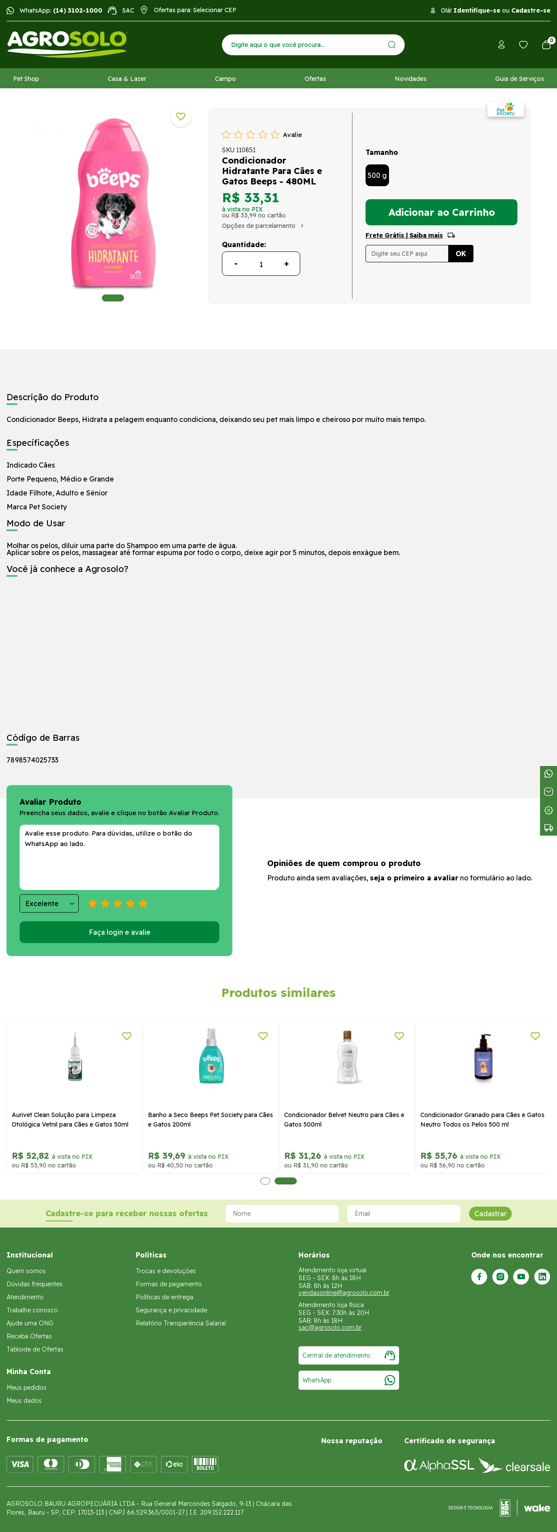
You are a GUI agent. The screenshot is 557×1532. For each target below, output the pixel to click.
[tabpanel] (113, 204)
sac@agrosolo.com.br (330, 1327)
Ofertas (315, 79)
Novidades (410, 79)
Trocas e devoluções (166, 1271)
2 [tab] (286, 1180)
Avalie (292, 134)
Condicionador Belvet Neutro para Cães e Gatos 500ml (344, 1119)
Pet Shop (26, 79)
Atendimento (25, 1297)
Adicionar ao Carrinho (442, 212)
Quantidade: (244, 244)
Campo (225, 79)
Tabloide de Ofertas (35, 1349)
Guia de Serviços (519, 79)
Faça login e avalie (120, 932)
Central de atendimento (348, 1355)
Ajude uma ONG (30, 1323)
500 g (377, 175)
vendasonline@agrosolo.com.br (344, 1293)
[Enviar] (392, 44)
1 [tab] (113, 297)
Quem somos (26, 1271)
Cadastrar (490, 1213)
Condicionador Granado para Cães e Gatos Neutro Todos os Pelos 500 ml (482, 1119)
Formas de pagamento (169, 1284)
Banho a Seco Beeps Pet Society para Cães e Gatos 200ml (210, 1119)
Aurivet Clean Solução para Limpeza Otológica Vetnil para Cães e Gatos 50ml (70, 1119)
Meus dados (24, 1401)
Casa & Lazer (127, 79)
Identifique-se (476, 10)
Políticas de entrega (164, 1297)
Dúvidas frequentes (35, 1284)
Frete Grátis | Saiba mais (404, 235)
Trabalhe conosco (32, 1310)
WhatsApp (348, 1380)
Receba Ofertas (29, 1336)
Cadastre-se (530, 10)
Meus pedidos (27, 1388)
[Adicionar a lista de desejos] (180, 116)
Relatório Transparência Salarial (181, 1323)
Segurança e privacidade (171, 1310)
